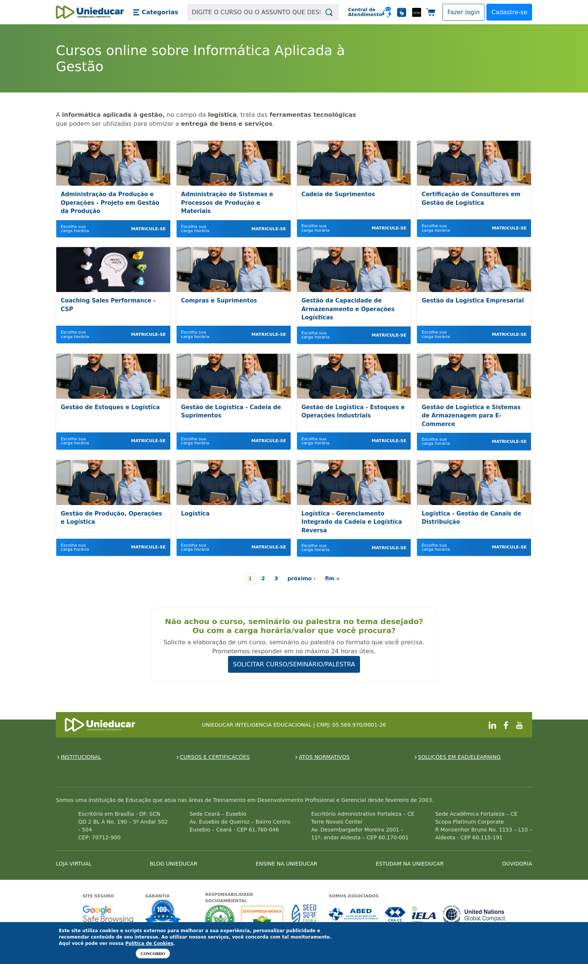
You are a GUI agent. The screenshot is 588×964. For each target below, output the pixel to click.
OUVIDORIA (517, 864)
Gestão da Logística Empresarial (473, 300)
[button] (155, 12)
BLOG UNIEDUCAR (173, 864)
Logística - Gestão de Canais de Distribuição (471, 518)
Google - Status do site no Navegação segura (107, 914)
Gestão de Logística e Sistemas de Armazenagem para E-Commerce (471, 416)
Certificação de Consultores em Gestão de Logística (471, 198)
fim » (332, 578)
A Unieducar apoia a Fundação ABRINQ (263, 919)
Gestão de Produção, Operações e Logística (111, 518)
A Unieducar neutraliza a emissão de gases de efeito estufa (220, 919)
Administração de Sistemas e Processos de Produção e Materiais (227, 203)
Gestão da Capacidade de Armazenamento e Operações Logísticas (348, 309)
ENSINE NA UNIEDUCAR (286, 864)
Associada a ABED (354, 914)
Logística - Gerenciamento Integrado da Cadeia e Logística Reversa (352, 522)
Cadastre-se (509, 12)
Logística (195, 513)
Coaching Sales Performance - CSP (108, 305)
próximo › (302, 578)
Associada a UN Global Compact (474, 914)
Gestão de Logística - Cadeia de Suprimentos (231, 411)
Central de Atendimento (362, 12)
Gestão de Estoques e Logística (110, 407)
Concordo (153, 953)
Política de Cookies (149, 943)
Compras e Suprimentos (219, 300)
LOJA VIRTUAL (74, 864)
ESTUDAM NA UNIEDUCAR (410, 864)
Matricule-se (148, 229)
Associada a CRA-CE (395, 914)
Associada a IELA (424, 914)
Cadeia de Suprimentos (338, 194)
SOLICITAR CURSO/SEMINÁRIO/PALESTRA (294, 664)
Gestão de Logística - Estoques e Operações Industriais (353, 411)
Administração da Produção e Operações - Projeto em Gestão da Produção (110, 203)
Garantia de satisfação (163, 913)
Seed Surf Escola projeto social (304, 919)
